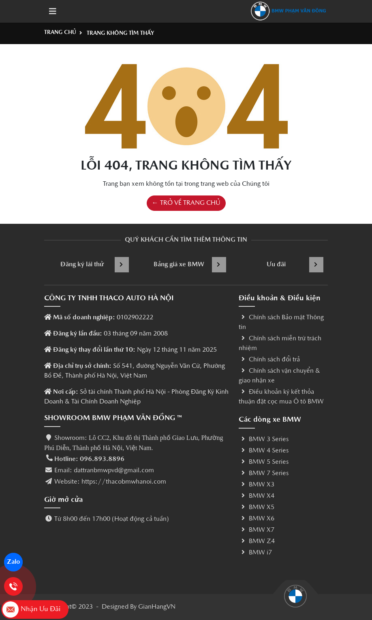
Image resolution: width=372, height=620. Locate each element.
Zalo (13, 562)
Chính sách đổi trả (269, 360)
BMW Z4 (257, 541)
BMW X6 (256, 519)
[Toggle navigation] (52, 11)
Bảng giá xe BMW (190, 264)
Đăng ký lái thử (94, 264)
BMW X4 (256, 496)
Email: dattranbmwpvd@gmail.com (104, 470)
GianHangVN (156, 607)
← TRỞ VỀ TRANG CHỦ (186, 203)
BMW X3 (256, 485)
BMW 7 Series (264, 473)
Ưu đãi (295, 264)
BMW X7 (256, 530)
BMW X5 (256, 507)
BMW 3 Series (264, 439)
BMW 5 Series (264, 462)
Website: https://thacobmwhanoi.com (110, 482)
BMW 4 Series (264, 451)
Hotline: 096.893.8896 (89, 459)
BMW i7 (255, 553)
